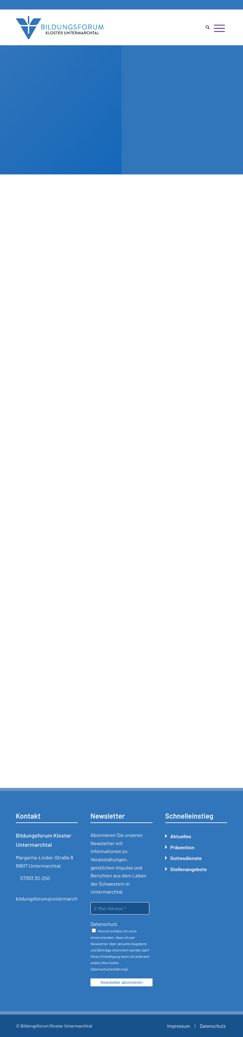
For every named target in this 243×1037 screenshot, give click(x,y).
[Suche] (207, 28)
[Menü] (219, 28)
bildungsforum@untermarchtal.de (53, 899)
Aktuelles (180, 836)
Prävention (182, 847)
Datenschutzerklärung (108, 969)
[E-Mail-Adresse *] (119, 908)
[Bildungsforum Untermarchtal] (60, 28)
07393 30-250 (35, 878)
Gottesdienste (186, 858)
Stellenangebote (188, 869)
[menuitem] (207, 28)
